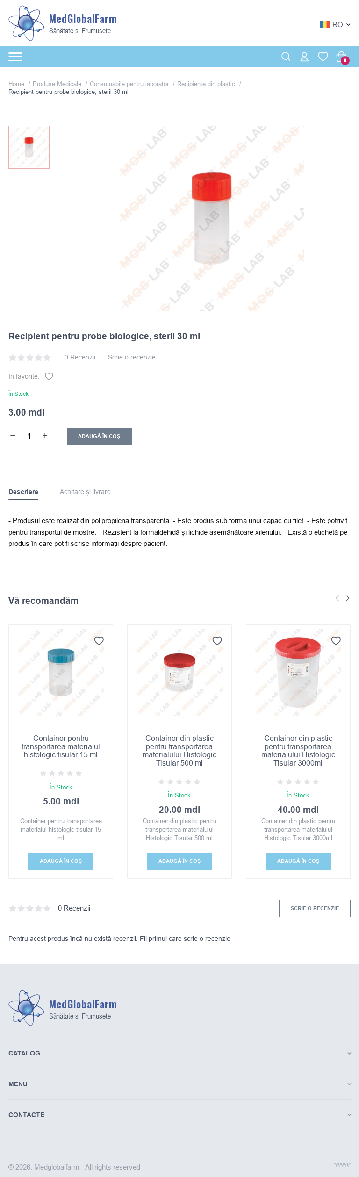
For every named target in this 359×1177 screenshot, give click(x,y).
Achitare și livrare (85, 491)
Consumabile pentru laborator (130, 83)
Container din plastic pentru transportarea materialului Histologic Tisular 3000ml (298, 750)
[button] (347, 598)
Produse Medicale (58, 83)
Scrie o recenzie (132, 357)
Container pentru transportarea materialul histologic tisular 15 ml (61, 746)
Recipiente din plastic (207, 83)
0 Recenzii (80, 357)
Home (17, 83)
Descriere (23, 491)
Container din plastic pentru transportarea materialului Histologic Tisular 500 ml (179, 750)
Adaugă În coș (99, 436)
